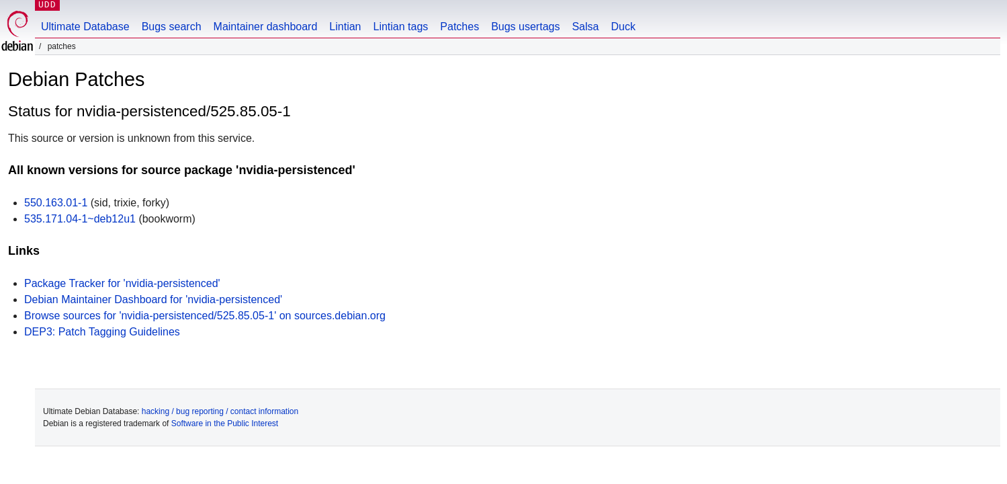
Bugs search (172, 26)
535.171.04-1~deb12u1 (80, 219)
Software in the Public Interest (224, 423)
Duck (623, 26)
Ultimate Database (85, 26)
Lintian (345, 26)
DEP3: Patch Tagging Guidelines (102, 331)
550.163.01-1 (55, 202)
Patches (459, 26)
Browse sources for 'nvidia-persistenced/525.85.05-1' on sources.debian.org (205, 315)
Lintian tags (400, 26)
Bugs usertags (525, 26)
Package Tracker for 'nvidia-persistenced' (122, 283)
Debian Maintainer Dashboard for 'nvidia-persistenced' (153, 299)
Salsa (585, 26)
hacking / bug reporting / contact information (220, 411)
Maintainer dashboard (266, 26)
